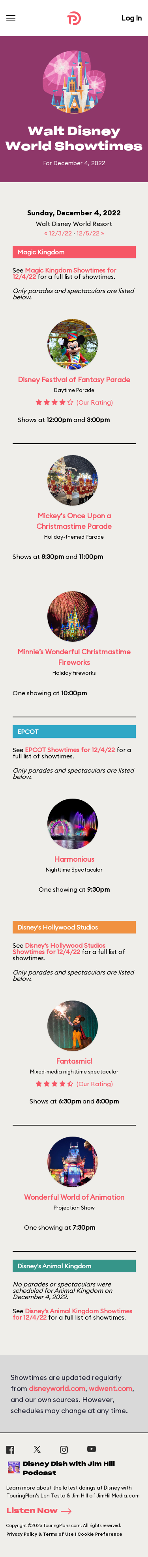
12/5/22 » (90, 233)
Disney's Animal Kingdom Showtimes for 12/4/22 (72, 1314)
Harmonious (74, 859)
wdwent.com (110, 1388)
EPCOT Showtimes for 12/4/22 (70, 750)
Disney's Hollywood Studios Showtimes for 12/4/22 (59, 948)
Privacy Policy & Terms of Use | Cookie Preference (64, 1534)
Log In (131, 17)
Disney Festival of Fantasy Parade (74, 379)
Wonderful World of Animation (74, 1197)
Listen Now (41, 1511)
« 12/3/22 (58, 233)
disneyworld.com (57, 1388)
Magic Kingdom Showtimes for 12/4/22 (64, 273)
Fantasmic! (74, 1061)
